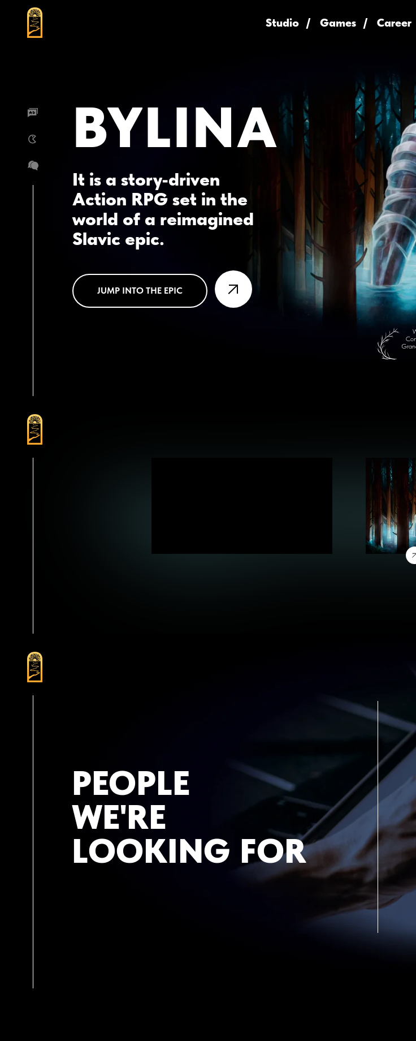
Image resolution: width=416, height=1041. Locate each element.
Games (338, 22)
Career (394, 22)
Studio (282, 22)
